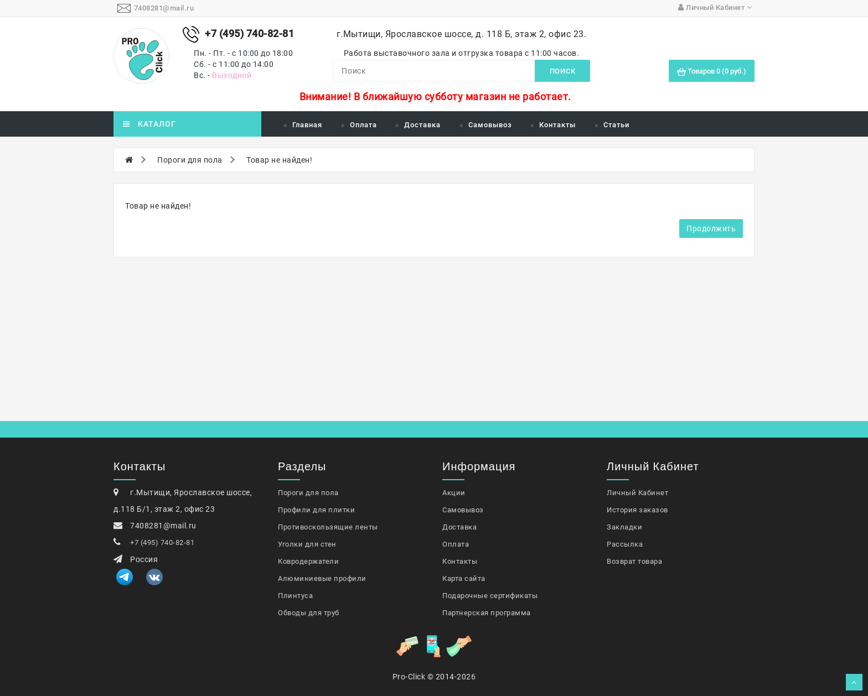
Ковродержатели (308, 561)
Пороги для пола (190, 159)
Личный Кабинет (637, 493)
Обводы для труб (308, 613)
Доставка (422, 125)
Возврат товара (634, 561)
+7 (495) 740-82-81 (162, 542)
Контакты (557, 125)
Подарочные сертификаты (490, 595)
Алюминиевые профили (322, 578)
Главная (307, 125)
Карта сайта (463, 578)
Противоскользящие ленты (328, 527)
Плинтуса (295, 595)
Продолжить (711, 228)
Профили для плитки (316, 510)
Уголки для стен (307, 544)
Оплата (363, 125)
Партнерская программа (486, 613)
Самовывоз (490, 125)
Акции (454, 493)
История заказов (637, 510)
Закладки (624, 527)
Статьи (616, 125)
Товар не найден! (279, 159)
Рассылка (625, 544)
